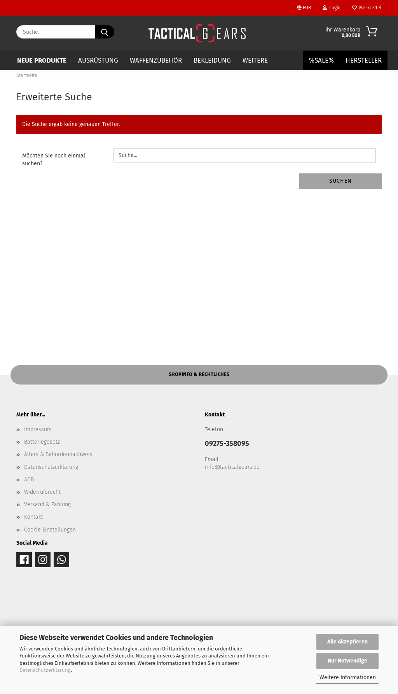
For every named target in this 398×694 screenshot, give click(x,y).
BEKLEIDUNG (212, 60)
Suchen (340, 181)
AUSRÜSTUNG (98, 60)
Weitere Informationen (347, 677)
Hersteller (364, 60)
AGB (29, 479)
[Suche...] (104, 31)
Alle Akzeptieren (347, 641)
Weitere (255, 60)
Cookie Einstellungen (50, 529)
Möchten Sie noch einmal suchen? (53, 159)
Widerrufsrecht (42, 492)
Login (331, 7)
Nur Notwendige (347, 660)
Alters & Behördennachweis (58, 454)
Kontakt (33, 517)
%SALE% (321, 60)
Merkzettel (367, 7)
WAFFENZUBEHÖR (156, 60)
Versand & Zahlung (47, 504)
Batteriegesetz (42, 442)
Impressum (38, 429)
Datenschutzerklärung (45, 670)
